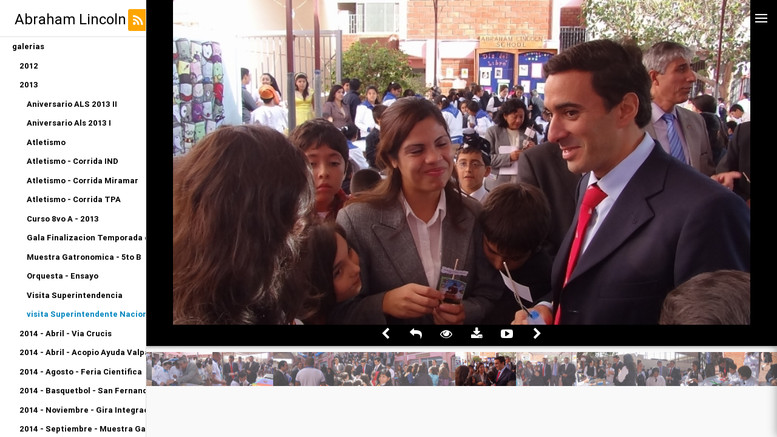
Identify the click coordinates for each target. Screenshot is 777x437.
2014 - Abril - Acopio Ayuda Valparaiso (82, 352)
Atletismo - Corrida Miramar (82, 180)
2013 (28, 85)
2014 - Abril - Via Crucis (65, 333)
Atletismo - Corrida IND (72, 161)
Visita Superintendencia (75, 295)
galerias (28, 46)
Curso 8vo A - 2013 (63, 219)
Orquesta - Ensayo (62, 276)
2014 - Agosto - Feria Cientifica (80, 372)
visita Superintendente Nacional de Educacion (86, 314)
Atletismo (46, 142)
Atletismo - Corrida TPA (74, 199)
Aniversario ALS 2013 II (72, 104)
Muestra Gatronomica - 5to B (84, 257)
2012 (28, 66)
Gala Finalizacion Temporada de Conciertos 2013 (86, 237)
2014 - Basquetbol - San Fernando (82, 390)
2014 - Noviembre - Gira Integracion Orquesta (82, 410)
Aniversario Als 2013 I (69, 123)
